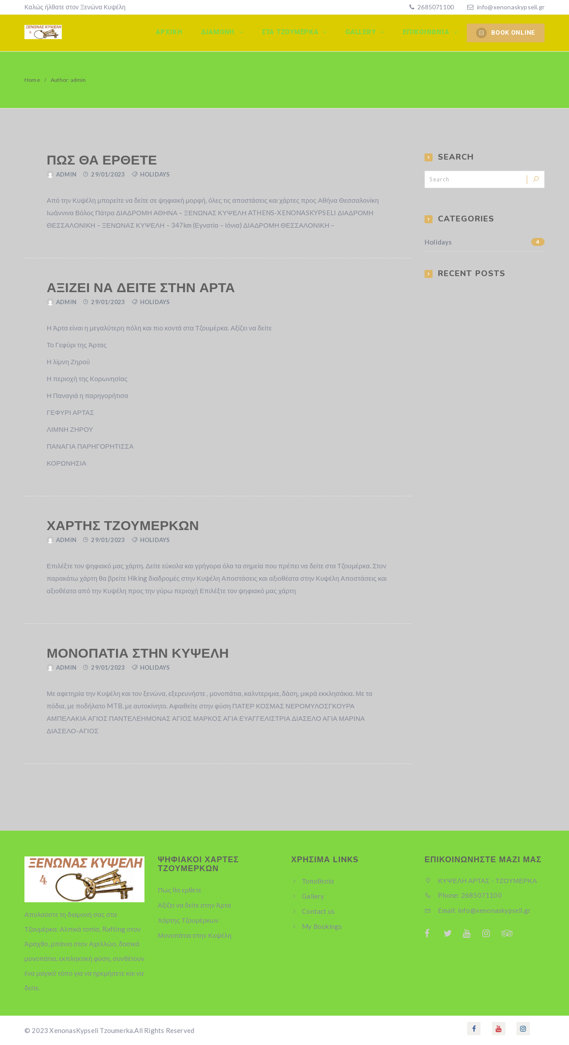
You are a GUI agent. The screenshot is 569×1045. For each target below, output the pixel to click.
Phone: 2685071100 (463, 895)
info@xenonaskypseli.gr (511, 7)
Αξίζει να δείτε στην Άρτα (141, 288)
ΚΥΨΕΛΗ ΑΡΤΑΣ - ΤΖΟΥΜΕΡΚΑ (481, 880)
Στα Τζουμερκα (292, 32)
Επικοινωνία (427, 32)
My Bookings (322, 926)
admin (66, 174)
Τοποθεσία (318, 881)
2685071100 (435, 7)
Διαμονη (221, 32)
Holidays (155, 174)
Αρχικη (171, 32)
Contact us (318, 911)
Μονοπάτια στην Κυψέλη (138, 653)
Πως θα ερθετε (102, 160)
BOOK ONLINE (505, 33)
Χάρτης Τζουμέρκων (123, 526)
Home (32, 79)
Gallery (362, 32)
